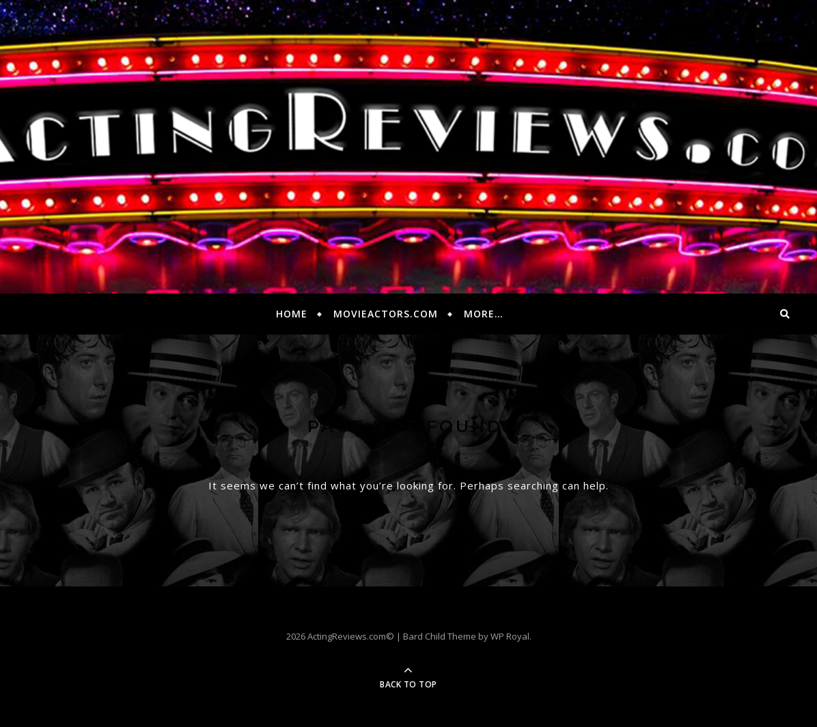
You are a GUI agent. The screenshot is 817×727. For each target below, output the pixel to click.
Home (291, 313)
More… (483, 313)
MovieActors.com (385, 313)
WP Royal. (510, 636)
